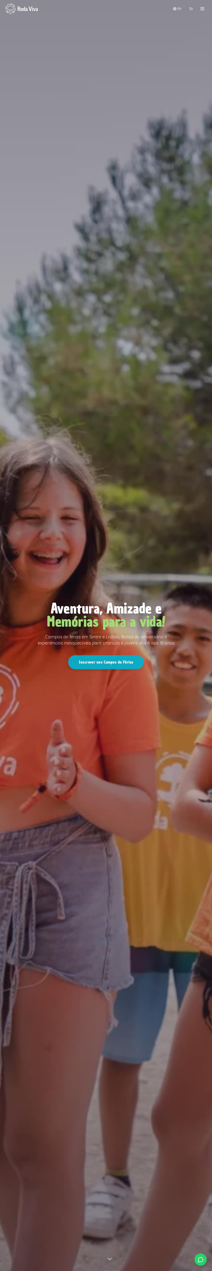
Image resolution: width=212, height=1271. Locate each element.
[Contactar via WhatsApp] (200, 1260)
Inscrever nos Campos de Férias (106, 664)
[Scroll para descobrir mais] (109, 1260)
